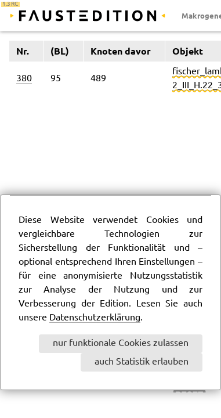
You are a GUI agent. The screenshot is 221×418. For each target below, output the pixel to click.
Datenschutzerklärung (94, 318)
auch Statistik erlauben (142, 362)
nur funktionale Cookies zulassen (121, 343)
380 (24, 78)
